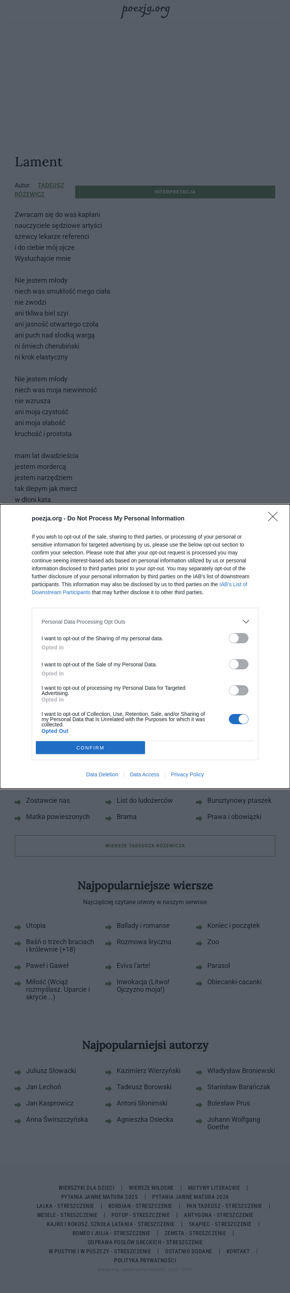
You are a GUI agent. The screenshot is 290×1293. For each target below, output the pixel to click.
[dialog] (145, 646)
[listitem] (145, 622)
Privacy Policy (187, 774)
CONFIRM (90, 747)
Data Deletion (102, 774)
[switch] (238, 638)
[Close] (275, 519)
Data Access (144, 774)
